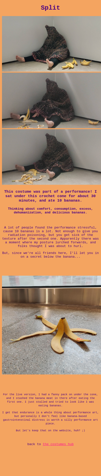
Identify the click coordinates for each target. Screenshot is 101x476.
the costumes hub (58, 466)
